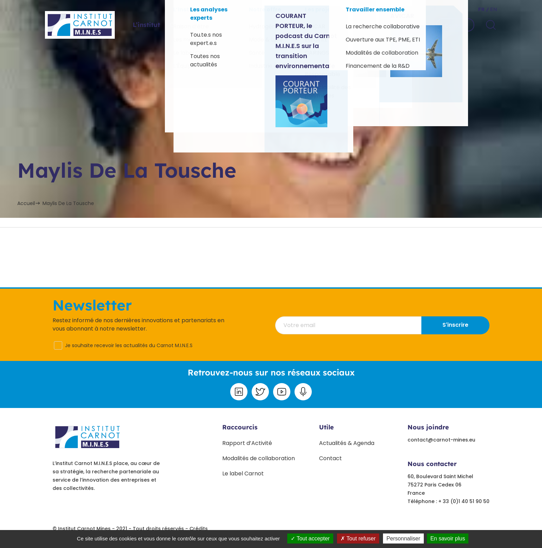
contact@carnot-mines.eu (441, 439)
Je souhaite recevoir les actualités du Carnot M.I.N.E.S (129, 345)
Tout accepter (310, 538)
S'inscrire (455, 325)
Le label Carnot (243, 473)
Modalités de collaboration (258, 458)
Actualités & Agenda (346, 443)
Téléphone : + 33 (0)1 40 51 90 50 (448, 501)
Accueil (26, 203)
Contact (455, 25)
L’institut (146, 25)
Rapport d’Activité (247, 443)
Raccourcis (240, 427)
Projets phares (260, 25)
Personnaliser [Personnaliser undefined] (403, 538)
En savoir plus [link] (447, 538)
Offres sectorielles (198, 25)
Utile (326, 427)
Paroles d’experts (320, 25)
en (493, 9)
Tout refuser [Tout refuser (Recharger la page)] (358, 538)
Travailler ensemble (389, 25)
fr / (483, 9)
